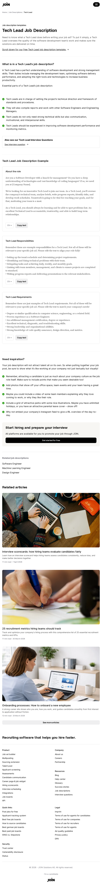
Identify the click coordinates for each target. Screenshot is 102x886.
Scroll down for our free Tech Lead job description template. (34, 49)
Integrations (7, 793)
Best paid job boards (11, 831)
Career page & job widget (14, 781)
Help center (60, 779)
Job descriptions (62, 790)
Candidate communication (14, 777)
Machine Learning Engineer (16, 468)
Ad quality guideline (64, 831)
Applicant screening (11, 769)
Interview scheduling (11, 789)
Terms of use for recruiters (67, 823)
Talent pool (7, 766)
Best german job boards (13, 827)
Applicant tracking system (14, 815)
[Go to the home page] (6, 4)
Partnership (60, 762)
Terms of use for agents (65, 827)
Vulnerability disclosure (12, 852)
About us (59, 754)
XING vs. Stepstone (11, 835)
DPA (57, 838)
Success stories (62, 787)
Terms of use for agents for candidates (72, 815)
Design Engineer (10, 472)
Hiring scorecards (10, 785)
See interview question (15, 144)
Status (5, 856)
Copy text (21, 225)
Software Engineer (12, 463)
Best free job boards (11, 819)
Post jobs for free (10, 811)
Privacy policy (61, 835)
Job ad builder (8, 754)
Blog (57, 775)
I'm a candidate (51, 874)
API (3, 800)
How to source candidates (14, 823)
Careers (58, 758)
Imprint (58, 811)
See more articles (51, 722)
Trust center (7, 848)
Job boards (7, 797)
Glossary (59, 783)
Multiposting (7, 758)
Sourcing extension (11, 762)
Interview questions (64, 794)
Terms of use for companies (67, 819)
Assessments (8, 773)
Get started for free (51, 440)
